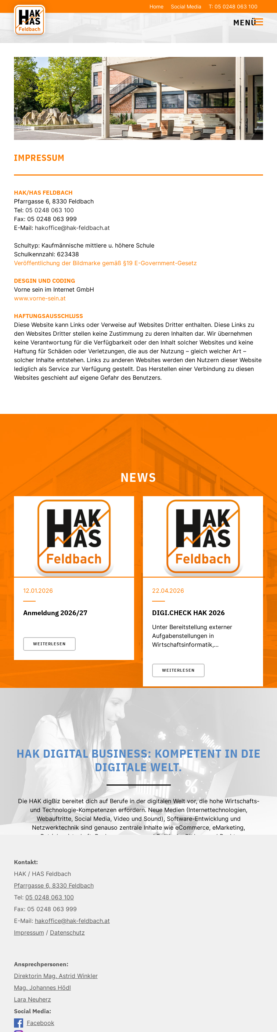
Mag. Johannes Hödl (42, 987)
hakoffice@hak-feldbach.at (72, 227)
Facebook (31, 1022)
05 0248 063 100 (49, 210)
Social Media (186, 6)
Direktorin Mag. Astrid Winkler (56, 975)
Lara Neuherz (32, 999)
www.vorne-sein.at (40, 298)
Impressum (29, 932)
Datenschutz (67, 932)
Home (156, 6)
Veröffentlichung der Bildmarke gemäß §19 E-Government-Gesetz (105, 263)
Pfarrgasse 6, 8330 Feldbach (54, 885)
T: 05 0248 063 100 (233, 6)
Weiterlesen (49, 643)
